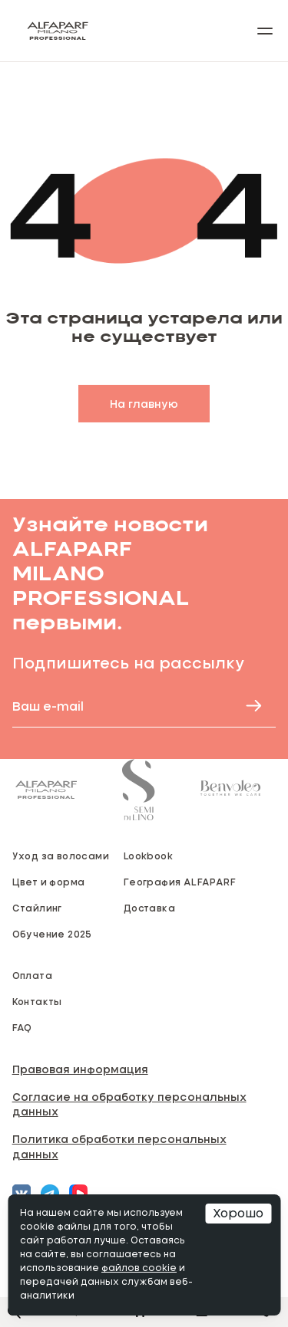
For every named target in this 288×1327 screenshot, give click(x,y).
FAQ (22, 1027)
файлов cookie (139, 1268)
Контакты (37, 1001)
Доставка (149, 907)
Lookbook (148, 855)
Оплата (32, 975)
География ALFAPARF (180, 881)
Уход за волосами (60, 855)
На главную (144, 403)
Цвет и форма (48, 881)
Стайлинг (37, 907)
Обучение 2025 (52, 933)
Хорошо (238, 1213)
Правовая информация (80, 1069)
